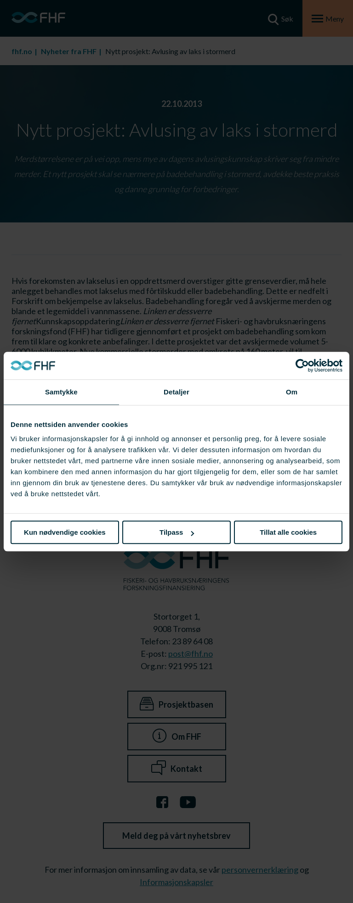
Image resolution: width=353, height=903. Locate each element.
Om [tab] (291, 392)
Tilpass (176, 532)
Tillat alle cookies (288, 532)
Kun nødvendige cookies (65, 532)
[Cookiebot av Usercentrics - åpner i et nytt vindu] (302, 365)
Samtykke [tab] (61, 392)
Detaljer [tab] (176, 392)
